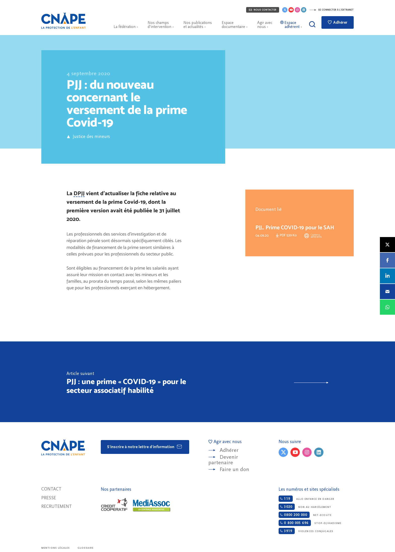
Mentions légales (55, 548)
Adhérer (337, 22)
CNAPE (63, 21)
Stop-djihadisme (310, 523)
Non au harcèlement (305, 507)
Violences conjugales (306, 531)
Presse (48, 498)
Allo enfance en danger (306, 499)
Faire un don (234, 469)
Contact (51, 489)
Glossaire (86, 548)
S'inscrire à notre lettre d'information (144, 447)
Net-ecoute (305, 515)
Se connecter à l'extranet (331, 9)
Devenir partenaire (223, 460)
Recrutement (56, 506)
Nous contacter (262, 9)
